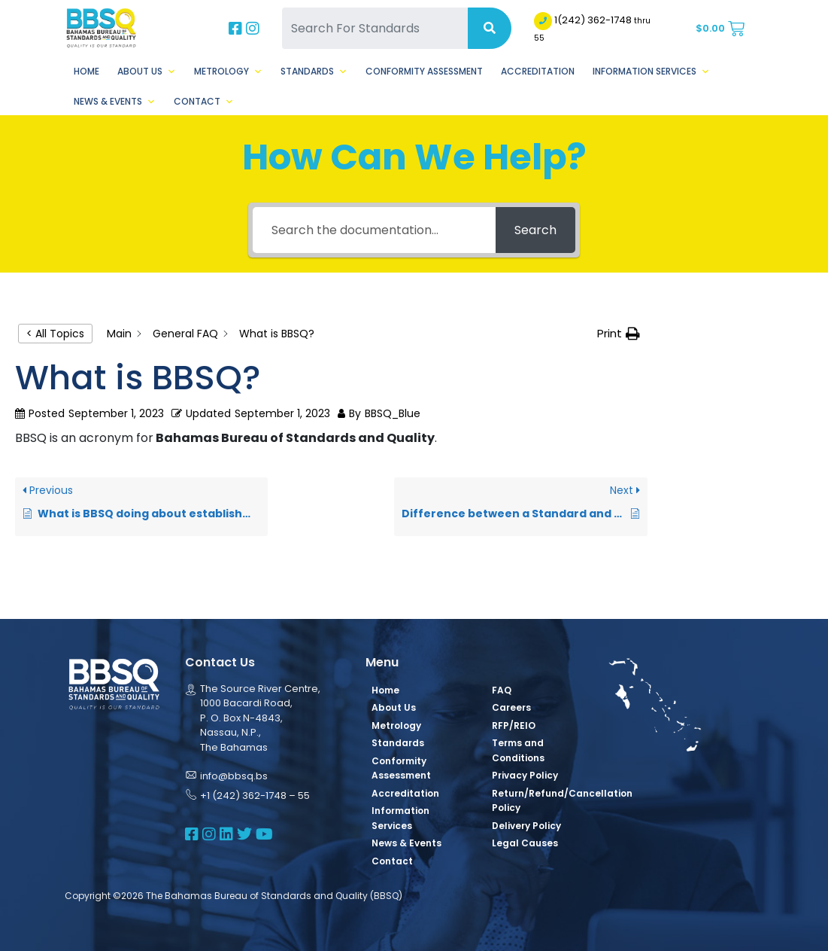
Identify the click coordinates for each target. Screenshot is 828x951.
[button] (618, 334)
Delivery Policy (526, 825)
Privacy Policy (525, 775)
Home (86, 71)
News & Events (115, 102)
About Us (146, 71)
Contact (204, 102)
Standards (314, 71)
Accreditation (538, 71)
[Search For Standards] (375, 28)
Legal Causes (525, 843)
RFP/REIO (513, 725)
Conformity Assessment (424, 71)
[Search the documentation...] (374, 230)
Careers (511, 707)
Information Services (651, 71)
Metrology (228, 71)
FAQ (501, 690)
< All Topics (55, 333)
